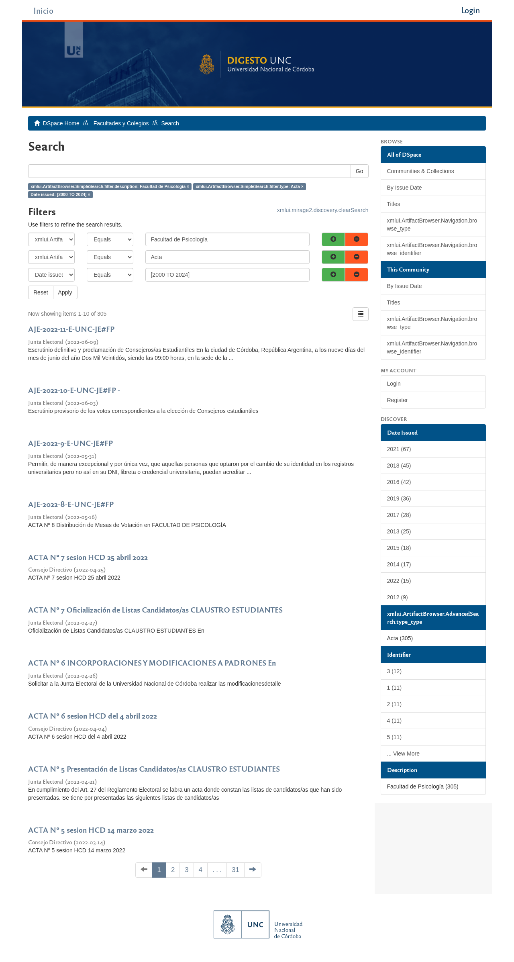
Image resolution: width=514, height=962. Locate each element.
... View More (403, 753)
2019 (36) (399, 498)
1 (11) (394, 687)
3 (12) (394, 671)
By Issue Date (404, 187)
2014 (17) (399, 564)
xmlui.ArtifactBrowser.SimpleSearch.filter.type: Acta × (250, 186)
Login (394, 383)
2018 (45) (399, 465)
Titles (393, 204)
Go (359, 171)
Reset (40, 292)
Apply (65, 292)
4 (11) (394, 720)
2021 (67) (399, 449)
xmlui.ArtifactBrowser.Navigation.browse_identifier (432, 249)
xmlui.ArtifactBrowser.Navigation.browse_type (432, 224)
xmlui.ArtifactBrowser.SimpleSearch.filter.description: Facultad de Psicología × (110, 186)
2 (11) (394, 704)
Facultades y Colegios (121, 123)
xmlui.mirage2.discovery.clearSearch (323, 210)
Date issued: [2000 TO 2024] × (60, 194)
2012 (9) (397, 597)
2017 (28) (399, 515)
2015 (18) (399, 548)
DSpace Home (61, 123)
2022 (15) (399, 581)
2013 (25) (399, 531)
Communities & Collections (420, 171)
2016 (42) (399, 482)
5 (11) (394, 737)
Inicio (43, 10)
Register (397, 400)
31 (235, 870)
